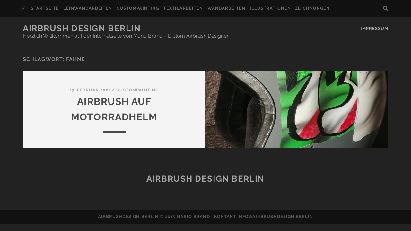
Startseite (45, 8)
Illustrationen (270, 8)
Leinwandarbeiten (87, 8)
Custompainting (138, 8)
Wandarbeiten (226, 8)
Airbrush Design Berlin (82, 28)
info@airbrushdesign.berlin (275, 216)
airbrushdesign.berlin (128, 216)
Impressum (374, 28)
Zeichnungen (312, 8)
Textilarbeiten (183, 8)
